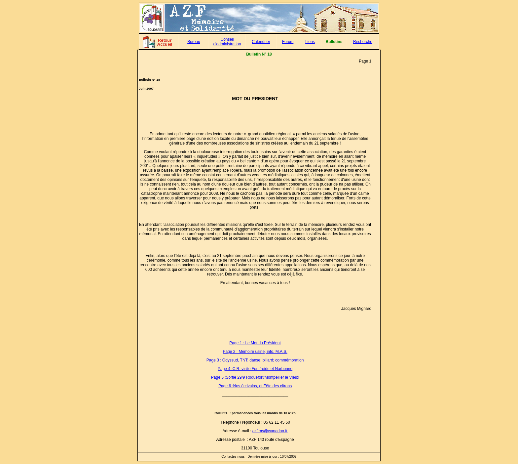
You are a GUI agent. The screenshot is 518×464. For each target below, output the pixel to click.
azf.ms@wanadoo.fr (270, 431)
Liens (310, 41)
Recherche (362, 41)
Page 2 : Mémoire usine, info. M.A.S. (255, 351)
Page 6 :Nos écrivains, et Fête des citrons (255, 386)
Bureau (193, 41)
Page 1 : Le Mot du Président (254, 343)
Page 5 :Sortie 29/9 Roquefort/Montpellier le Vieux (255, 377)
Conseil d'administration (227, 41)
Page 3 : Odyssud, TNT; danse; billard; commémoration (255, 360)
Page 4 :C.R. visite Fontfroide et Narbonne (255, 368)
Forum (288, 41)
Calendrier (261, 41)
